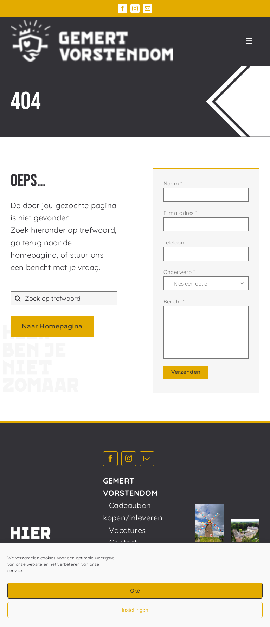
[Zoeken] (18, 298)
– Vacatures (124, 530)
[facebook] (122, 8)
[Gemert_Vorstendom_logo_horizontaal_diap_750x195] (92, 24)
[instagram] (135, 8)
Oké (135, 591)
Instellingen (135, 610)
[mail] (147, 8)
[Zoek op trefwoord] (64, 298)
